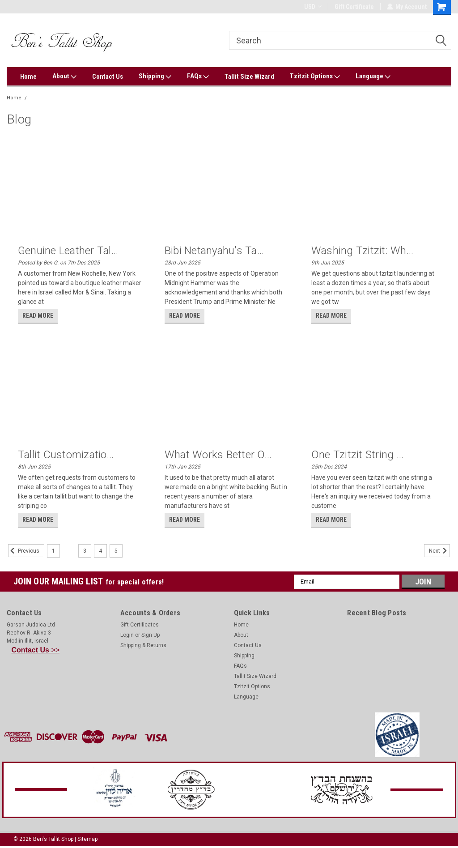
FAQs (198, 76)
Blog (36, 98)
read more (37, 315)
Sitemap (87, 839)
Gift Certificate (353, 6)
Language (373, 76)
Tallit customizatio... (66, 454)
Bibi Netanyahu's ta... (214, 250)
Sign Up (150, 635)
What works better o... (218, 454)
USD (312, 6)
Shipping (155, 76)
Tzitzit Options (315, 76)
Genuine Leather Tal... (68, 250)
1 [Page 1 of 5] (53, 551)
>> (36, 650)
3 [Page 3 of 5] (84, 551)
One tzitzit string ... (357, 454)
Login (127, 635)
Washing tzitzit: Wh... (362, 250)
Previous (23, 550)
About (64, 76)
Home (28, 76)
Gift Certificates (139, 625)
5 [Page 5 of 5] (116, 551)
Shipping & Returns (143, 645)
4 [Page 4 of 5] (100, 551)
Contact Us (107, 76)
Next (439, 550)
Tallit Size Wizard (249, 76)
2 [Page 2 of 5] (69, 551)
